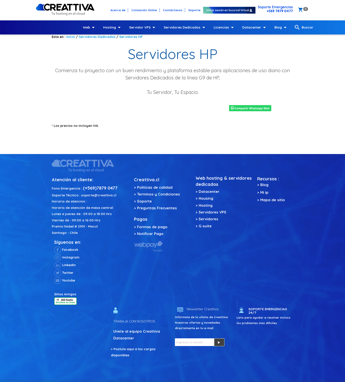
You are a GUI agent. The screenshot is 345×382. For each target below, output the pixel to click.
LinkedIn (65, 265)
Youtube (64, 280)
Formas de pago (152, 226)
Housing (206, 198)
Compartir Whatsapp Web (250, 108)
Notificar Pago (150, 233)
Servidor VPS (143, 27)
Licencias (225, 27)
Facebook (66, 249)
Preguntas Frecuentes (157, 208)
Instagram (66, 257)
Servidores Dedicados (185, 27)
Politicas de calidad (154, 187)
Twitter (63, 273)
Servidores (208, 219)
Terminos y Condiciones (158, 194)
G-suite (205, 226)
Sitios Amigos (65, 294)
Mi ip (264, 192)
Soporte (144, 201)
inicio (70, 37)
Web (90, 27)
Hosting (113, 27)
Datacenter (255, 27)
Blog (281, 27)
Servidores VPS (212, 212)
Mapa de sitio (272, 199)
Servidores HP (131, 37)
